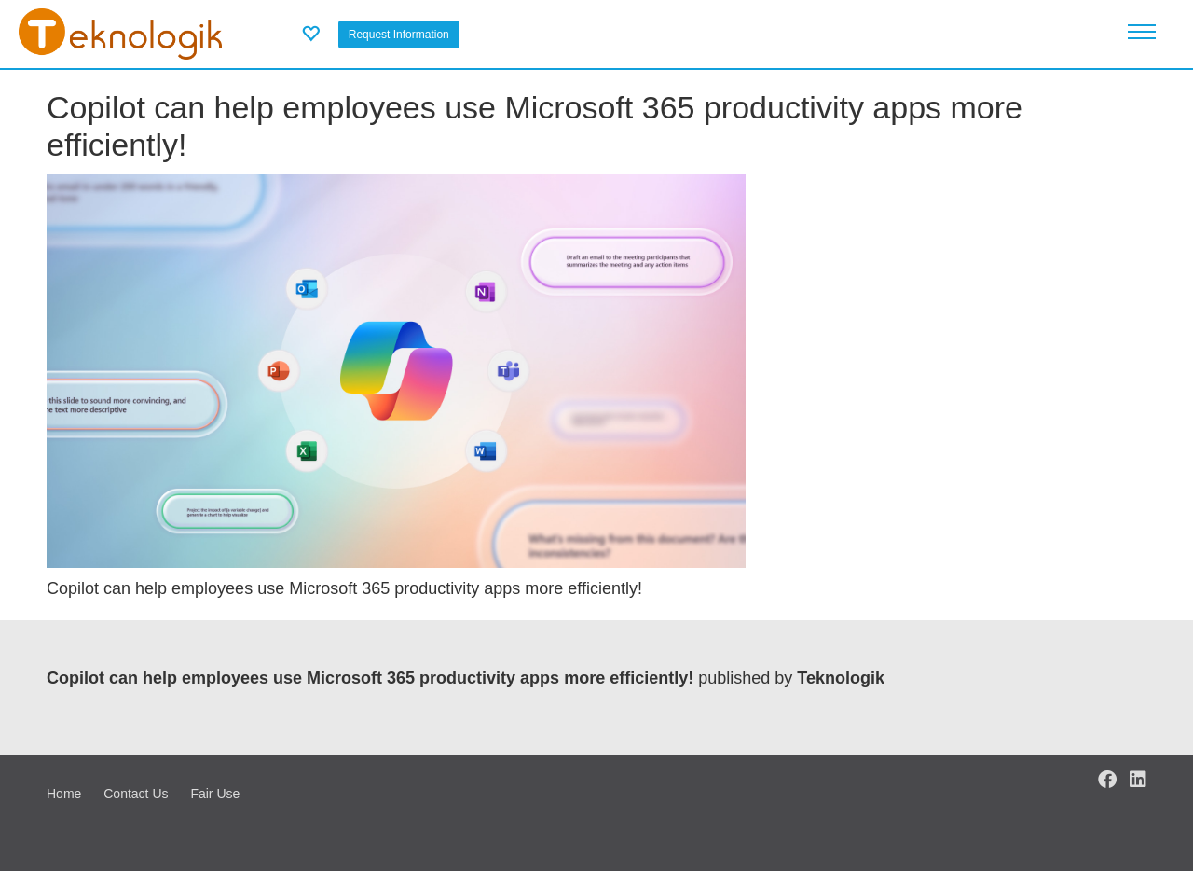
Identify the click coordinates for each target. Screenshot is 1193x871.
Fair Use (215, 793)
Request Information (399, 34)
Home (64, 793)
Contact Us (135, 793)
